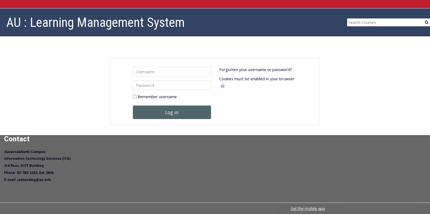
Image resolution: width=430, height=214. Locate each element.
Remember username (157, 96)
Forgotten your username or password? (255, 69)
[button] (223, 86)
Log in (172, 112)
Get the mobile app (308, 208)
